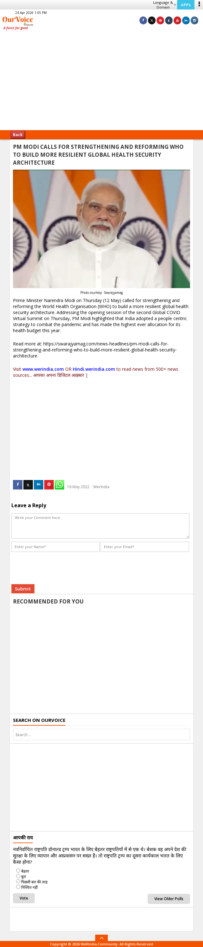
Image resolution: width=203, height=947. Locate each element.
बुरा (23, 876)
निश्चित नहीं (29, 887)
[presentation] (59, 565)
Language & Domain (164, 4)
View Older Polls (168, 898)
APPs (186, 5)
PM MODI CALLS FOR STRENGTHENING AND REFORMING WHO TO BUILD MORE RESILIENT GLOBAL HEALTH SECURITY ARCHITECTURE (98, 154)
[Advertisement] (101, 82)
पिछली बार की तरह (34, 882)
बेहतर (25, 871)
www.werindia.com (43, 369)
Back (18, 134)
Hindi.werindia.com (94, 369)
